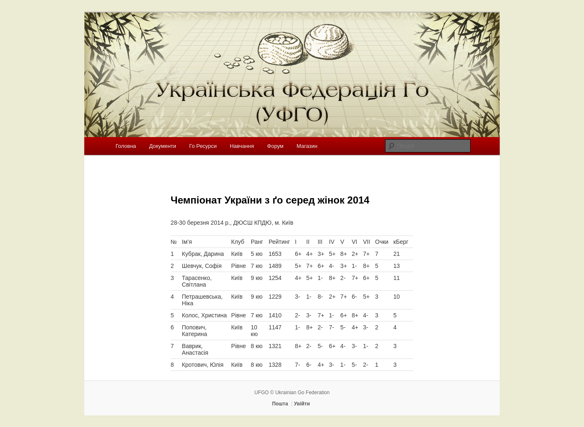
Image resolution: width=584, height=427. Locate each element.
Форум (275, 146)
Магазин (307, 146)
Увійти (302, 404)
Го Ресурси (203, 146)
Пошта (280, 404)
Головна (125, 146)
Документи (162, 146)
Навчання (242, 146)
